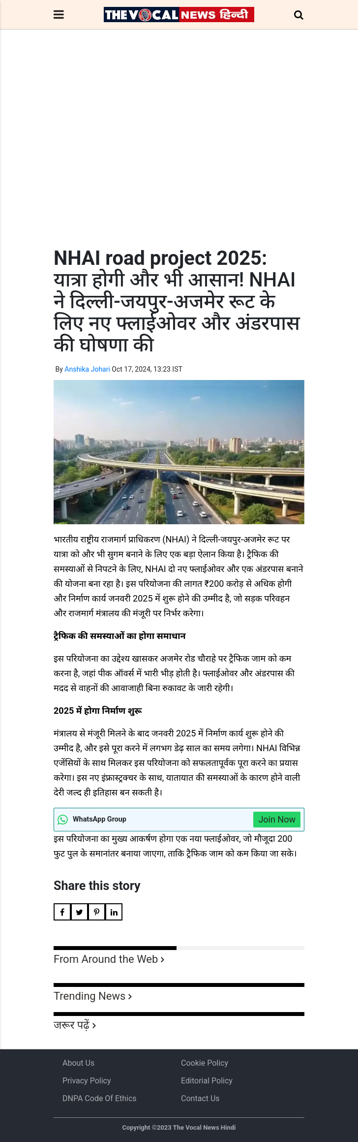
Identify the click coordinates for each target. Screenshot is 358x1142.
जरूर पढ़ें (72, 1025)
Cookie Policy (204, 1063)
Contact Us (200, 1098)
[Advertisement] (179, 156)
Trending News (89, 996)
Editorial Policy (207, 1080)
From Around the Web (106, 959)
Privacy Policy (86, 1080)
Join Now (277, 819)
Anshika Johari (87, 369)
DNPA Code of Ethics (99, 1098)
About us (78, 1063)
